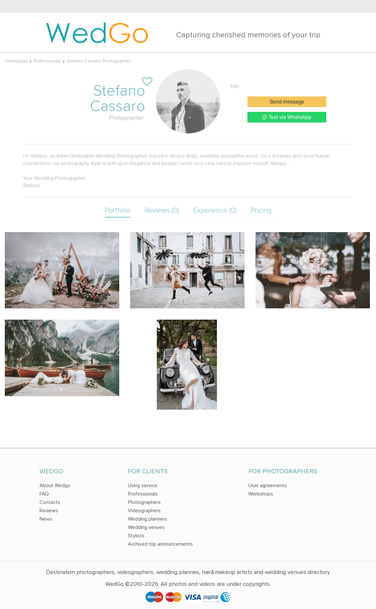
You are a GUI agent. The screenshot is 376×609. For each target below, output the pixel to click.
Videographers (144, 510)
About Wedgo (55, 485)
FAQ (44, 494)
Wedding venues (146, 527)
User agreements (267, 485)
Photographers (144, 502)
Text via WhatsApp (287, 117)
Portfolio (117, 210)
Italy (235, 86)
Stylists (136, 535)
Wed (97, 32)
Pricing (261, 210)
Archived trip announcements (160, 544)
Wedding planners (147, 519)
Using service (142, 485)
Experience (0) (215, 210)
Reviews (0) (162, 210)
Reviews (49, 510)
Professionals (47, 61)
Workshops (260, 494)
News (46, 519)
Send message (287, 102)
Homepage (16, 61)
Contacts (50, 502)
